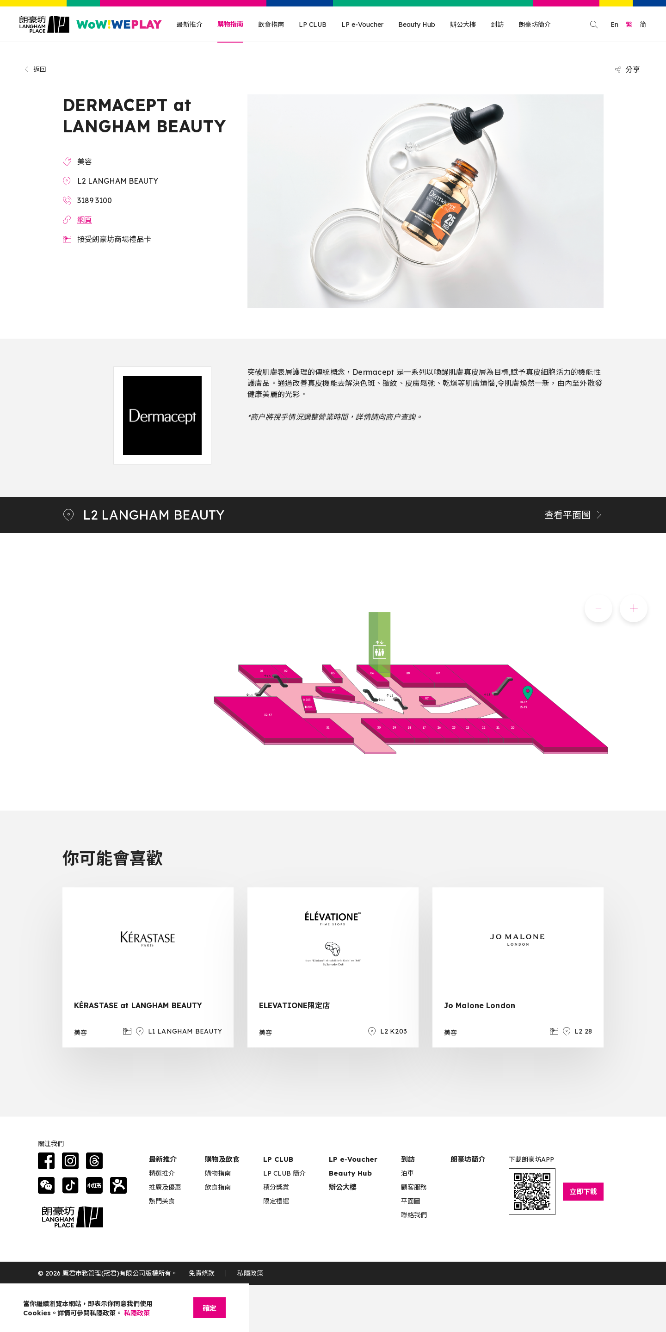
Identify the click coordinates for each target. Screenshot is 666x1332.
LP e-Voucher (362, 24)
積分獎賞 (276, 1187)
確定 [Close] (209, 1308)
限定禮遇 (276, 1201)
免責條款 (202, 1273)
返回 (35, 69)
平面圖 (410, 1201)
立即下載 (583, 1191)
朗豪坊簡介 (534, 24)
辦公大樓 (463, 24)
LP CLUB (313, 24)
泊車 (407, 1173)
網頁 (84, 219)
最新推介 (190, 24)
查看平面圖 (574, 514)
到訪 (497, 24)
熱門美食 (162, 1201)
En (614, 24)
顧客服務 (414, 1187)
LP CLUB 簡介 (284, 1173)
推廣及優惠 (165, 1187)
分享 (627, 69)
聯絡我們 (414, 1215)
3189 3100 (94, 200)
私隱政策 (250, 1273)
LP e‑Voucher (353, 1159)
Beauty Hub (416, 24)
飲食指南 (271, 24)
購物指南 (230, 24)
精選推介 (162, 1173)
